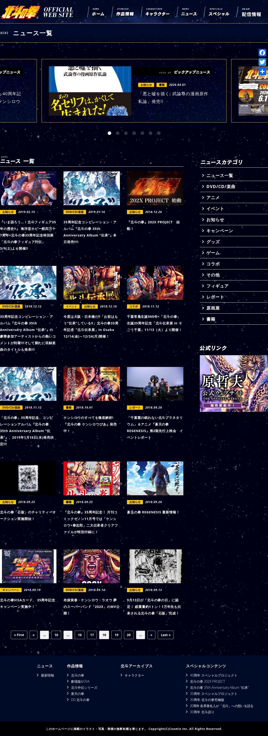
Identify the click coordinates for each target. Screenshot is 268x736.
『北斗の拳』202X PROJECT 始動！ (153, 225)
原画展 (213, 308)
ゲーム (213, 253)
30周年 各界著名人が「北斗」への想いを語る (221, 706)
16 (80, 635)
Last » (166, 635)
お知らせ (215, 219)
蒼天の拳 (77, 693)
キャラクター (134, 675)
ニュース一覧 (219, 175)
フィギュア (217, 286)
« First (19, 635)
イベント (215, 208)
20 (129, 635)
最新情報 (47, 675)
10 (56, 635)
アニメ (213, 197)
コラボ (213, 264)
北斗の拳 (77, 675)
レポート (215, 297)
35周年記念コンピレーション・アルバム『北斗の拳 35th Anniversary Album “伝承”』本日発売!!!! (90, 232)
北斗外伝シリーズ (84, 687)
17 (92, 635)
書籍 (210, 319)
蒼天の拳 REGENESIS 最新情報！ (153, 512)
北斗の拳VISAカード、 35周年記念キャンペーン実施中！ (27, 603)
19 (116, 635)
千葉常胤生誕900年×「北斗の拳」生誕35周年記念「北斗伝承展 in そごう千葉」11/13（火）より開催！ (154, 323)
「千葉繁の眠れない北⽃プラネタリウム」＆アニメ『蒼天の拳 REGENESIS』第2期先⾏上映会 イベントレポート (155, 427)
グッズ (213, 241)
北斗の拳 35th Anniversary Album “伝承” (219, 687)
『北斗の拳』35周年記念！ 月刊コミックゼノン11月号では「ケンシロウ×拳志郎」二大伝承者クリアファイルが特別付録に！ (90, 522)
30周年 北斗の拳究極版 (207, 699)
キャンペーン (219, 230)
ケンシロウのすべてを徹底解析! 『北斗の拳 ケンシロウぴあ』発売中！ (90, 424)
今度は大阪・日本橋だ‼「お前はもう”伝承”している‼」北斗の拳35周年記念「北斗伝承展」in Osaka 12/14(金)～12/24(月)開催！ (90, 326)
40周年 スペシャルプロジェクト (213, 675)
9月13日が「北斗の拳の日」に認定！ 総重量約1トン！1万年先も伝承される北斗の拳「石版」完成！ (154, 606)
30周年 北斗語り (202, 712)
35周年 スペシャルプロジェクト (213, 693)
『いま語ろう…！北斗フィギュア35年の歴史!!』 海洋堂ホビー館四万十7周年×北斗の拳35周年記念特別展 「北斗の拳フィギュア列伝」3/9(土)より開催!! (28, 235)
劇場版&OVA (80, 681)
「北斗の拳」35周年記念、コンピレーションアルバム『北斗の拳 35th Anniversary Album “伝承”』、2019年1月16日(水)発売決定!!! (27, 430)
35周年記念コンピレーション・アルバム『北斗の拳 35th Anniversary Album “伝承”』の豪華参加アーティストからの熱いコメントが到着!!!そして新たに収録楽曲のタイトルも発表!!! (28, 333)
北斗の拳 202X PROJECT (207, 681)
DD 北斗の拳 (80, 699)
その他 (213, 275)
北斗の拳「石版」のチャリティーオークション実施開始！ (28, 515)
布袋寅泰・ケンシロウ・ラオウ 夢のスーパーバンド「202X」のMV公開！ (91, 606)
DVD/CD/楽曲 (221, 186)
